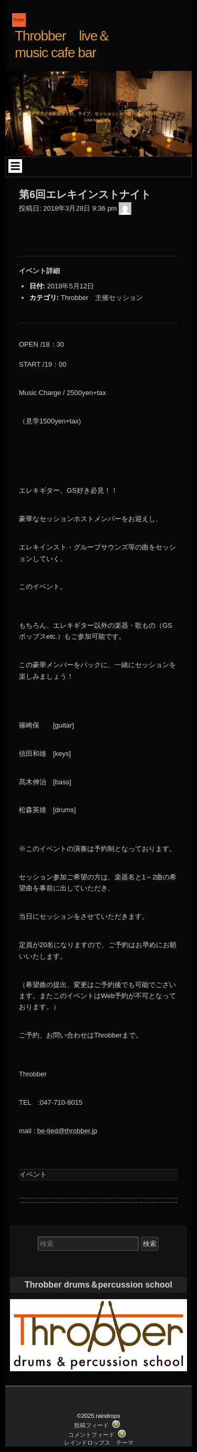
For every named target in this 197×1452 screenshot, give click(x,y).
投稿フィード (91, 1425)
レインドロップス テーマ (98, 1442)
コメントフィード (91, 1435)
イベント (33, 1174)
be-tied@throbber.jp (67, 1131)
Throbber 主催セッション (101, 298)
